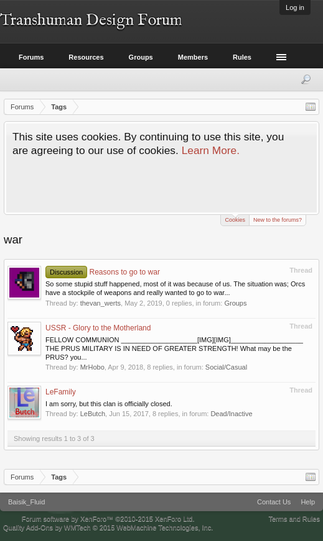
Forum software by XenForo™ (108, 518)
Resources (85, 57)
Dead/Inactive (231, 413)
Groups (235, 303)
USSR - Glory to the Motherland (98, 328)
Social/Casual (226, 367)
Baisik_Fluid (26, 502)
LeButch (92, 413)
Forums (31, 57)
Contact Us (274, 502)
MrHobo (92, 367)
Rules (242, 57)
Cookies (235, 219)
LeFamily (60, 392)
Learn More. (211, 150)
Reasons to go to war (102, 272)
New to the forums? (277, 220)
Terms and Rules (294, 518)
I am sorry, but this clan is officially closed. (108, 403)
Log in (295, 7)
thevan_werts (100, 303)
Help (308, 502)
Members (193, 57)
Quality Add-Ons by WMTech (108, 527)
